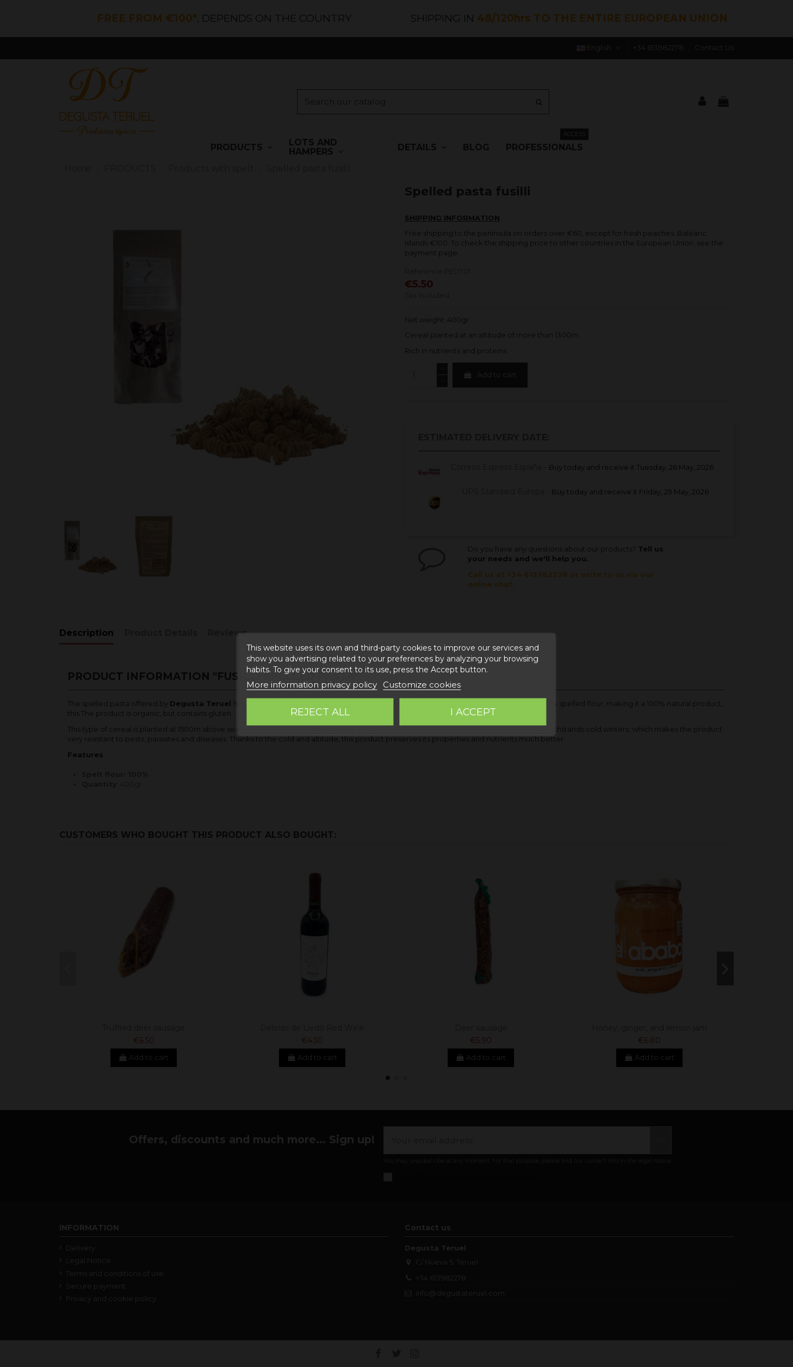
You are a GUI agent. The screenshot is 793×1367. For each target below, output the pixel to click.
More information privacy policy (311, 684)
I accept (473, 712)
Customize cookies (422, 684)
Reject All (320, 712)
